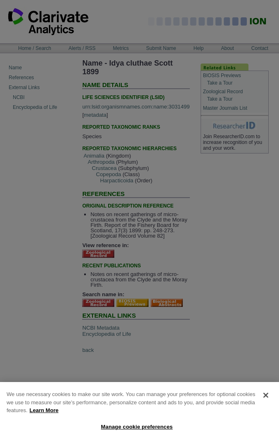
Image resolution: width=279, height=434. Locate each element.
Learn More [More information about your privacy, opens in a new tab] (44, 415)
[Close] (266, 400)
